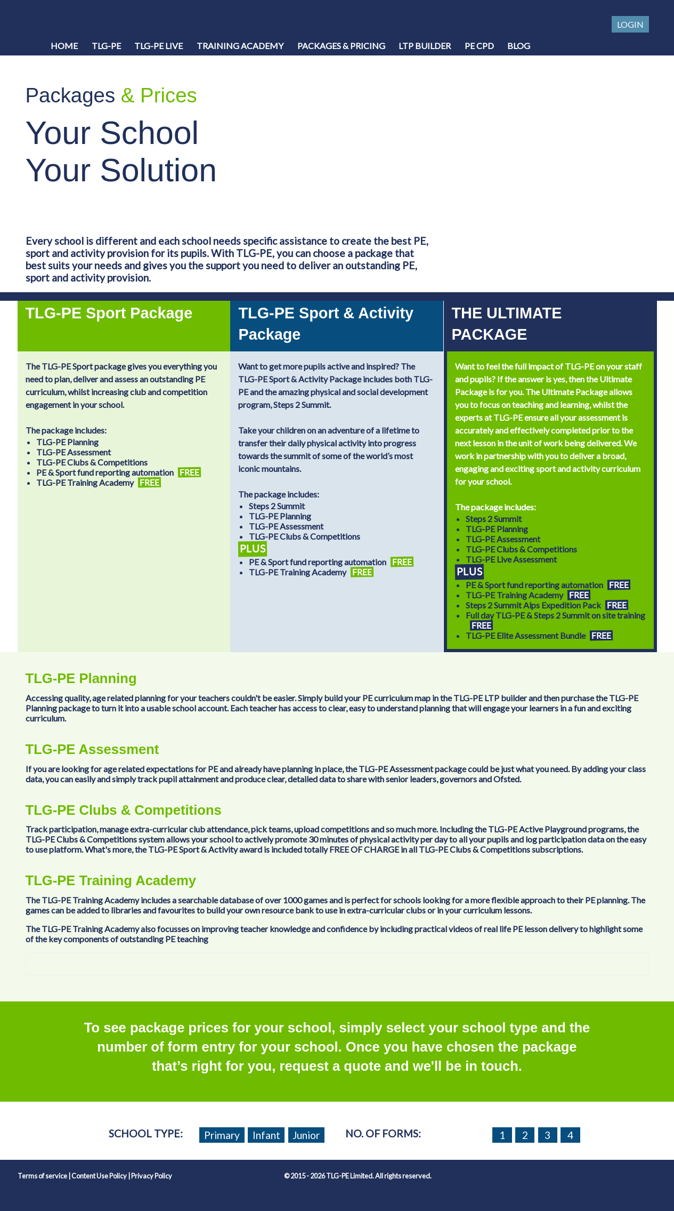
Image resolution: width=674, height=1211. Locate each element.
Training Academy (240, 46)
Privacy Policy (151, 1176)
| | (95, 1176)
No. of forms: (383, 1133)
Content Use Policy (99, 1176)
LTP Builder (425, 46)
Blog (518, 46)
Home (64, 46)
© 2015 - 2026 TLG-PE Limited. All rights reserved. (358, 1176)
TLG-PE (106, 46)
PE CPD (479, 46)
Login (630, 24)
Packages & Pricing (341, 46)
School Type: (146, 1133)
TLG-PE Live (158, 46)
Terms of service (42, 1176)
